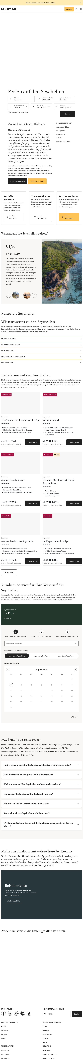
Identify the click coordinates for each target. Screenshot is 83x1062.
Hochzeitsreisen (6, 983)
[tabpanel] (41, 260)
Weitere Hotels (9, 494)
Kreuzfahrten (5, 979)
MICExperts (74, 1040)
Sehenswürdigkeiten (10, 266)
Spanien (45, 960)
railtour (37, 1042)
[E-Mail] (58, 935)
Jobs (10, 1004)
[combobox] (23, 20)
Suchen (67, 35)
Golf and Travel (47, 1037)
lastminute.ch (51, 1040)
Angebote (61, 52)
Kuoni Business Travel (50, 983)
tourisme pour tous (48, 1042)
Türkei (45, 948)
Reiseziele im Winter (9, 944)
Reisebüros (46, 971)
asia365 (14, 1037)
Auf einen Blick (63, 48)
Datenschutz (18, 1004)
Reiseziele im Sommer (52, 944)
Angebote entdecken (17, 103)
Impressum (28, 1004)
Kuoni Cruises (24, 1040)
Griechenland (47, 956)
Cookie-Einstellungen (46, 1004)
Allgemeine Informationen (13, 278)
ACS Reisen (5, 1037)
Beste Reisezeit (7, 272)
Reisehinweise (7, 284)
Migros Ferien (6, 1042)
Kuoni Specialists (48, 979)
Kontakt (4, 1004)
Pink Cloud (28, 1042)
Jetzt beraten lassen (37, 103)
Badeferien (5, 971)
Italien (45, 964)
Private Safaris (18, 1042)
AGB (35, 1004)
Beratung (61, 55)
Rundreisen (5, 975)
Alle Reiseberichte (13, 822)
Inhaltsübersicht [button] (64, 44)
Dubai (3, 960)
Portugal (46, 952)
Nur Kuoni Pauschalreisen (19, 33)
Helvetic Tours (59, 1037)
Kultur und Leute (8, 260)
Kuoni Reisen (12, 1040)
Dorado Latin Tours (33, 1037)
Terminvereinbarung (50, 975)
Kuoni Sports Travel (37, 1040)
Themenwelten (7, 967)
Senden (76, 935)
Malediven (5, 952)
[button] (67, 28)
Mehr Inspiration (64, 63)
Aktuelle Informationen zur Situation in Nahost (40, 3)
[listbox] (21, 28)
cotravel (21, 1037)
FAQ (60, 59)
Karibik (3, 948)
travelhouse (61, 1042)
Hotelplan (69, 1037)
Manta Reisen (62, 1040)
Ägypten (4, 956)
